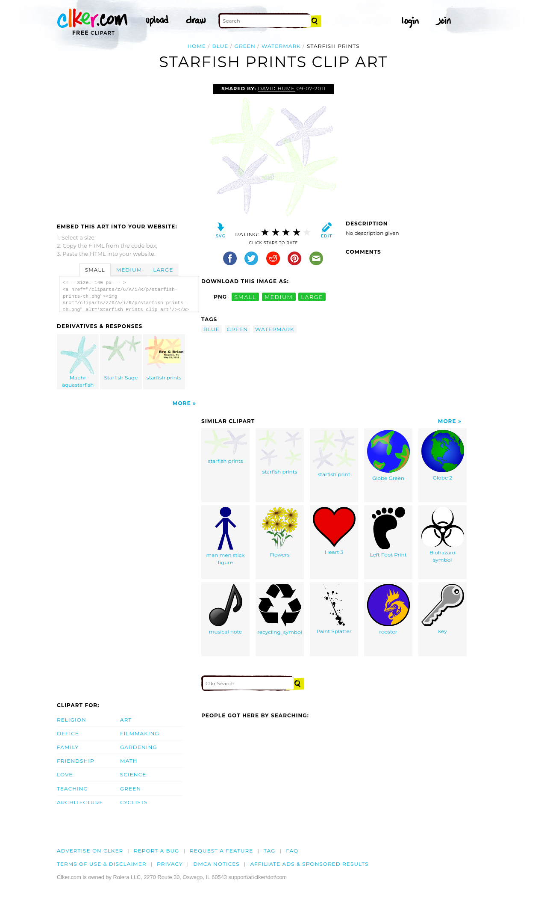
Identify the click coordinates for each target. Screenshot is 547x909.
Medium (129, 269)
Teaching (72, 788)
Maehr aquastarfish (78, 362)
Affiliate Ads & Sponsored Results (309, 864)
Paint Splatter (333, 609)
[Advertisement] (128, 148)
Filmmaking (139, 733)
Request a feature (221, 850)
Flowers (280, 532)
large (312, 296)
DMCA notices (216, 864)
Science (133, 774)
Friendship (75, 761)
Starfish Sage (121, 358)
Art (126, 720)
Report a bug (156, 850)
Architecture (80, 802)
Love (65, 774)
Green (130, 788)
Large (163, 269)
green (245, 46)
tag (269, 850)
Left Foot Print (388, 532)
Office (68, 733)
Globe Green (388, 455)
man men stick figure (225, 536)
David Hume (276, 89)
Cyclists (134, 802)
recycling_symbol (279, 609)
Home (196, 46)
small (245, 296)
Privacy (170, 864)
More (182, 403)
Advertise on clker (90, 850)
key (442, 609)
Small (95, 269)
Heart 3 (334, 531)
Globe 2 (442, 455)
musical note (225, 609)
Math (129, 761)
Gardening (138, 747)
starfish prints (164, 358)
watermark (281, 46)
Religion (71, 720)
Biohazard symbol (442, 535)
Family (68, 747)
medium (279, 296)
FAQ (292, 850)
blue (220, 46)
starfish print (334, 453)
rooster (388, 609)
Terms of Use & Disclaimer (102, 864)
